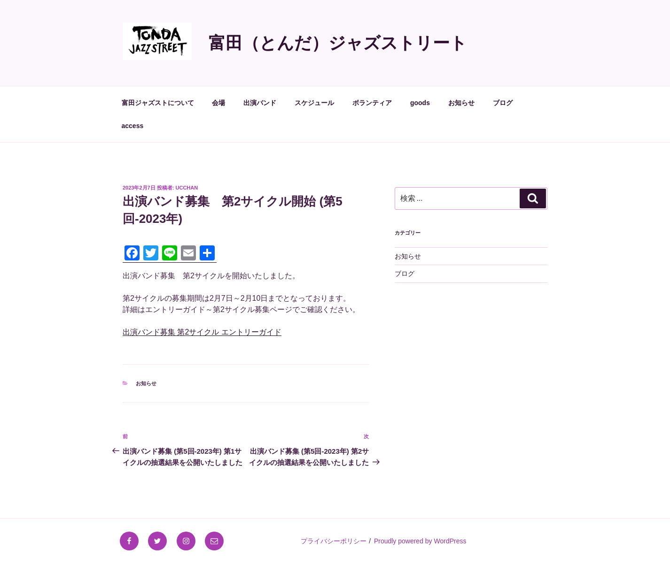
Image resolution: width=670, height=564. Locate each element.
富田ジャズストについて (158, 103)
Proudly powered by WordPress (420, 541)
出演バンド (259, 103)
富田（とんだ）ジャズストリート (338, 43)
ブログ (503, 103)
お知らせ (461, 103)
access (133, 126)
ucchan (187, 188)
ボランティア (372, 103)
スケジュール (314, 103)
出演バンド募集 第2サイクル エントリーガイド (202, 332)
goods (420, 103)
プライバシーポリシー (333, 541)
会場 (218, 103)
